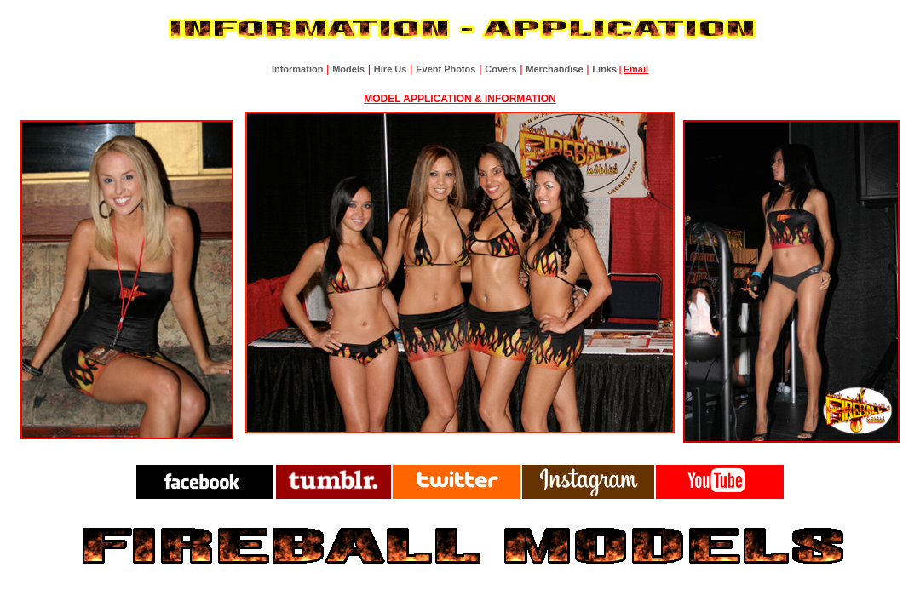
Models (348, 69)
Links (604, 69)
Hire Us (390, 69)
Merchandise (554, 69)
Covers (500, 69)
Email (636, 69)
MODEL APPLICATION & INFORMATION (460, 99)
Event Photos (445, 69)
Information (298, 69)
